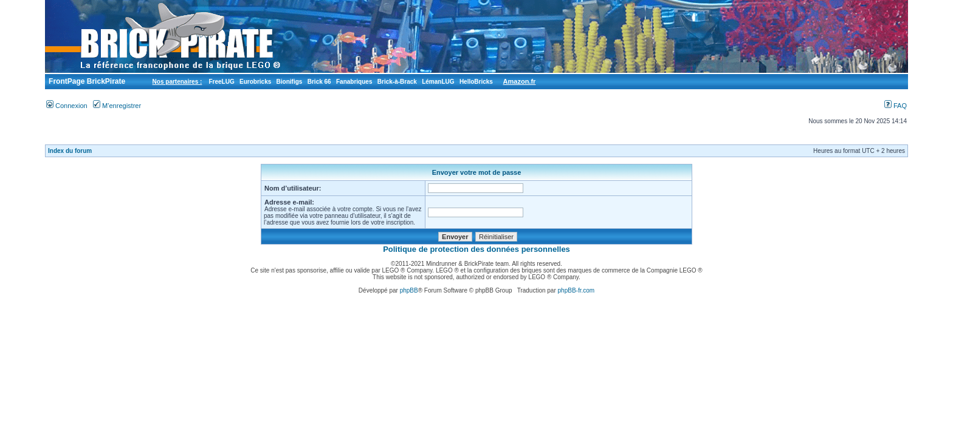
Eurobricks (255, 81)
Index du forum (70, 150)
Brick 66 (319, 81)
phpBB (409, 290)
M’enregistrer (117, 105)
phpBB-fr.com (576, 290)
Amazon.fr (519, 81)
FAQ (895, 105)
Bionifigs (290, 81)
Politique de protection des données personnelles (476, 249)
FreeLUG (221, 81)
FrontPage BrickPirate (86, 81)
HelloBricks (476, 81)
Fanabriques (354, 81)
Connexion (67, 105)
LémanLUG (438, 81)
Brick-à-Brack (397, 81)
